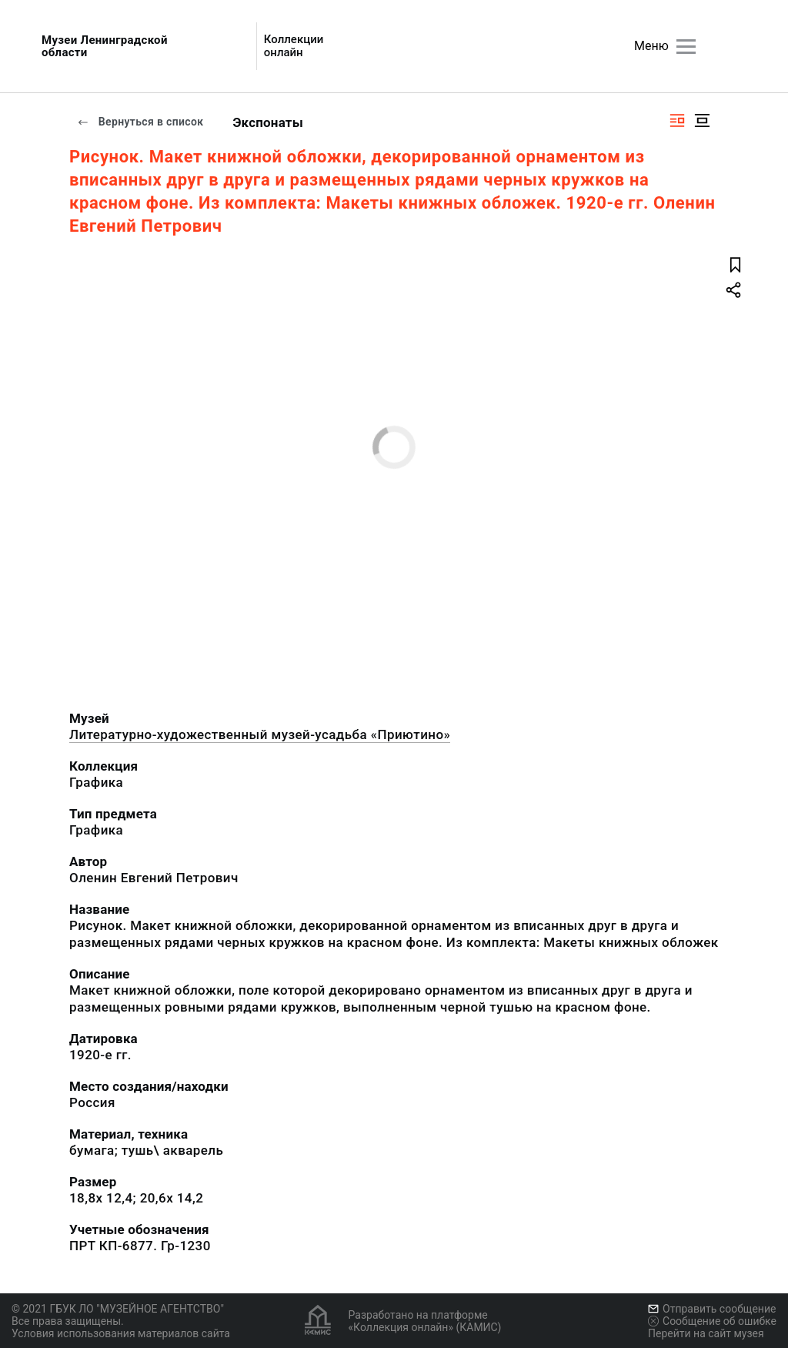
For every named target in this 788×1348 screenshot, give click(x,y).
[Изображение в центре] (702, 120)
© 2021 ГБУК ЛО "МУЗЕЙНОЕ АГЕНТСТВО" (118, 1309)
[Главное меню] (686, 47)
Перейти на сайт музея (706, 1333)
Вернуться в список (140, 121)
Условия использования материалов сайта (121, 1333)
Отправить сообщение (712, 1309)
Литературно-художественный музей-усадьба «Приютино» (259, 734)
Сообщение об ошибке (712, 1321)
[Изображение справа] (677, 120)
